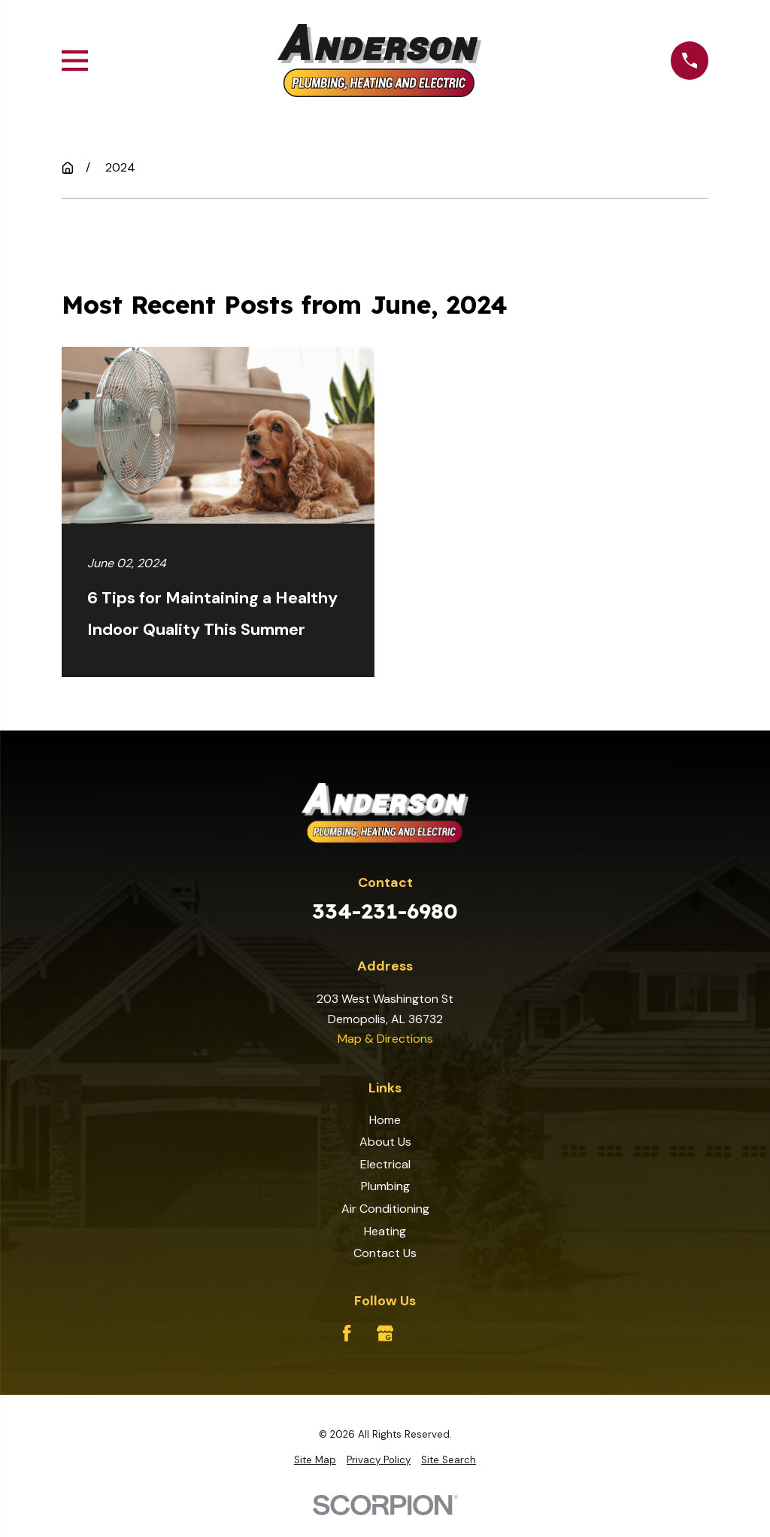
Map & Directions (385, 1038)
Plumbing (385, 1186)
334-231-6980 (385, 911)
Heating (385, 1231)
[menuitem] (315, 1460)
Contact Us (385, 1253)
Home (385, 1120)
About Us (385, 1142)
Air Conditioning (385, 1209)
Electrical (385, 1164)
